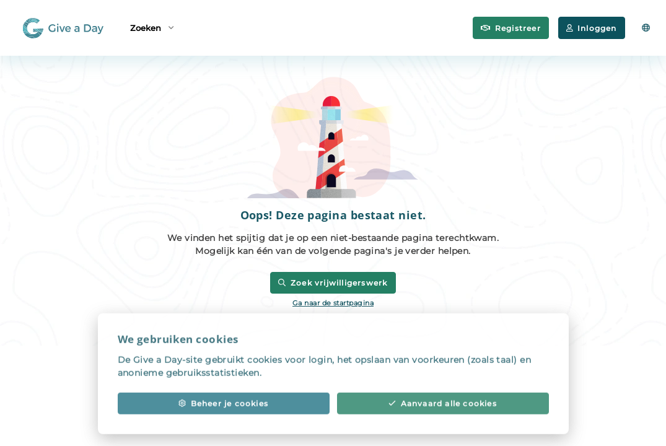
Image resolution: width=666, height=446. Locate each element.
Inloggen (591, 28)
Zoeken (151, 27)
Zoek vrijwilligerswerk (332, 282)
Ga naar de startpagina (333, 303)
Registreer (511, 28)
